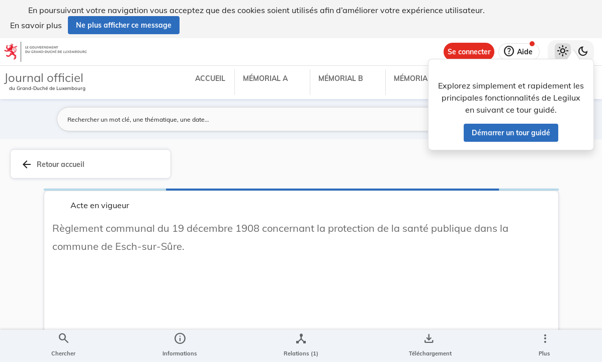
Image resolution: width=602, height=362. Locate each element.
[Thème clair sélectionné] (563, 51)
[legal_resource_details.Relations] (301, 345)
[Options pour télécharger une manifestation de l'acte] (428, 345)
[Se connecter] (469, 52)
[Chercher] (63, 345)
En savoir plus (36, 25)
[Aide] (519, 51)
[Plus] (545, 345)
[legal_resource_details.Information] (179, 345)
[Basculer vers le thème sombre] (583, 51)
